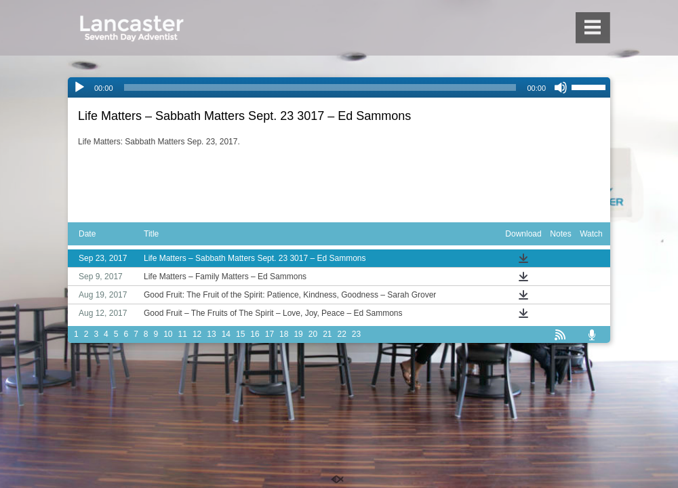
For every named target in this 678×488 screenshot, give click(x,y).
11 (182, 334)
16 (254, 334)
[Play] (79, 87)
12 (197, 334)
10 (167, 334)
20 (312, 334)
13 (211, 334)
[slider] (320, 87)
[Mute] (560, 87)
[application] (339, 87)
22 (342, 334)
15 (240, 334)
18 (283, 334)
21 (327, 334)
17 (269, 334)
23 (356, 334)
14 (226, 334)
